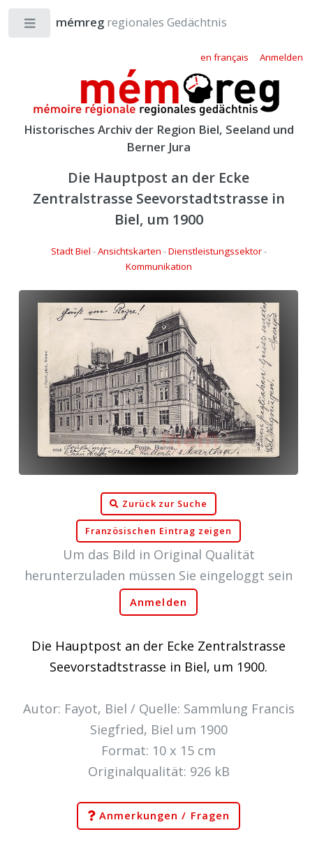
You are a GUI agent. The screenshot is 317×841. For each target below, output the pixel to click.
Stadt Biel (71, 251)
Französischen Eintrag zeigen (159, 531)
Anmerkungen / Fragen (158, 815)
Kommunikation (159, 266)
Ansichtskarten (129, 251)
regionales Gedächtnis (127, 22)
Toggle (30, 26)
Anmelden (158, 602)
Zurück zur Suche (158, 504)
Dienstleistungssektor (215, 251)
